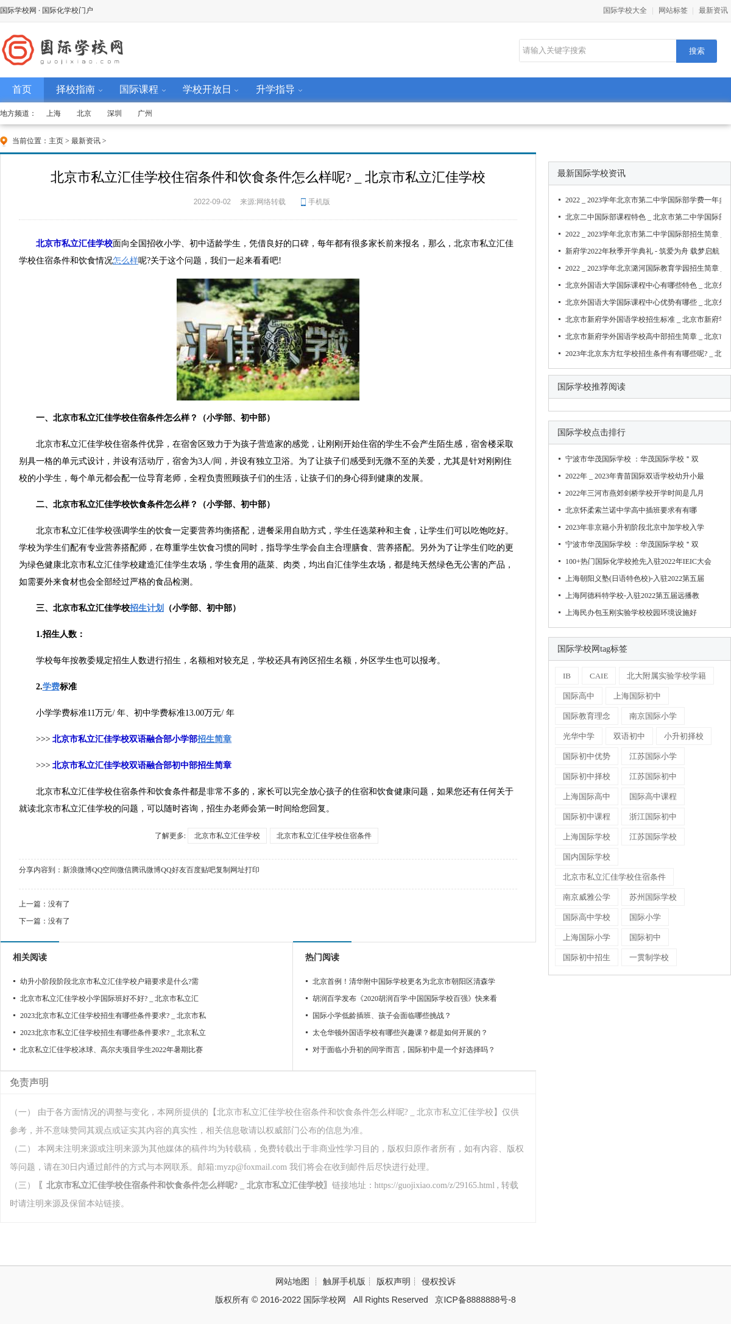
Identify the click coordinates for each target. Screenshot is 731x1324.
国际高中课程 (653, 796)
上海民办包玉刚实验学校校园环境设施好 (631, 612)
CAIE (599, 675)
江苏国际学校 (653, 836)
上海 (53, 113)
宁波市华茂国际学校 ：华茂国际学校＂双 (632, 459)
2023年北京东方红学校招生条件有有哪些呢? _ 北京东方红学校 (641, 353)
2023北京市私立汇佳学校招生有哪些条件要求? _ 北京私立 (113, 1032)
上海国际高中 (586, 796)
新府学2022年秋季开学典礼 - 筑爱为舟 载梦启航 (641, 251)
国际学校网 (18, 10)
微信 (124, 870)
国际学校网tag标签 (592, 648)
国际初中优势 (586, 756)
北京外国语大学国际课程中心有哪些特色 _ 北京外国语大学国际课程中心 (641, 285)
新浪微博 (77, 870)
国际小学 (645, 917)
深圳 (114, 113)
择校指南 (75, 89)
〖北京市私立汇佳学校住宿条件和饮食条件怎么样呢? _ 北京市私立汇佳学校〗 (185, 1185)
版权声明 (393, 1281)
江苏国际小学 (653, 756)
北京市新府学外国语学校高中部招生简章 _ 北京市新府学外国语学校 (641, 336)
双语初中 (629, 736)
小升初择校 (684, 736)
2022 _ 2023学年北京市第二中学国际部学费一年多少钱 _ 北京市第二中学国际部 (641, 200)
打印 (252, 870)
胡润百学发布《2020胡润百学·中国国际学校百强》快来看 (405, 998)
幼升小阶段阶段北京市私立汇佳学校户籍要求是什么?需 (109, 981)
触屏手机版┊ (349, 1281)
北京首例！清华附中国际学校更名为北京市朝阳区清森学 (404, 981)
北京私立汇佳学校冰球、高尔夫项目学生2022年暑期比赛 (111, 1049)
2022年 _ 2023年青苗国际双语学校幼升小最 (634, 476)
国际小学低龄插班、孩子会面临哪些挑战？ (382, 1015)
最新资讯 (713, 10)
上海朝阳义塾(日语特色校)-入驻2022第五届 (634, 578)
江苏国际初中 (653, 776)
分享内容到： (41, 870)
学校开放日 (207, 89)
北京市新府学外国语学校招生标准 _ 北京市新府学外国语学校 (641, 319)
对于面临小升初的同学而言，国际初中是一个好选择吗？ (404, 1049)
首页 (22, 89)
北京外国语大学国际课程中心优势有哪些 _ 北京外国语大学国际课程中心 (641, 302)
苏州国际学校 (653, 897)
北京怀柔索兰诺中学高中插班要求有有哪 (631, 510)
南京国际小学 (653, 716)
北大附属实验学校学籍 (666, 675)
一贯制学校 (649, 957)
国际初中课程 (586, 816)
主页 (56, 141)
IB (567, 675)
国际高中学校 (586, 917)
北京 (84, 113)
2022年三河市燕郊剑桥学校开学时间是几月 (634, 493)
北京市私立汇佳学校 (227, 835)
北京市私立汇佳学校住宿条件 (324, 835)
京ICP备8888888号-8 (475, 1299)
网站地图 (292, 1281)
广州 (145, 113)
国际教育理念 (586, 716)
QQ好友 (173, 870)
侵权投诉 (439, 1281)
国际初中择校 (586, 776)
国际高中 (579, 695)
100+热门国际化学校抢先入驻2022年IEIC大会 (638, 561)
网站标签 (673, 10)
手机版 (319, 202)
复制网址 (230, 870)
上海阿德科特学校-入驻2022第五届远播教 (632, 595)
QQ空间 (104, 870)
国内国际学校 (586, 856)
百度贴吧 (201, 870)
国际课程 (138, 89)
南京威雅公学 (586, 897)
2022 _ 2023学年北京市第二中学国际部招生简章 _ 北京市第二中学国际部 (641, 234)
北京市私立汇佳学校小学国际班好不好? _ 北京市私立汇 (109, 998)
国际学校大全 (625, 10)
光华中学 (579, 736)
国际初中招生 (586, 957)
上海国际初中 (637, 695)
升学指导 (275, 89)
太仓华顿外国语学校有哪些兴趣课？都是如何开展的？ (400, 1032)
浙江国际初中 (653, 816)
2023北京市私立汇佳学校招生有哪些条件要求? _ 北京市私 (113, 1015)
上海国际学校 (586, 836)
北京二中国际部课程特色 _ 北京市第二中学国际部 (641, 217)
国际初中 (645, 937)
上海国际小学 (586, 937)
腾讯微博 (146, 870)
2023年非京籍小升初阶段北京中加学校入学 (634, 527)
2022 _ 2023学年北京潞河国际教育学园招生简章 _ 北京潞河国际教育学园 (641, 268)
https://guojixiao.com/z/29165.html (435, 1185)
